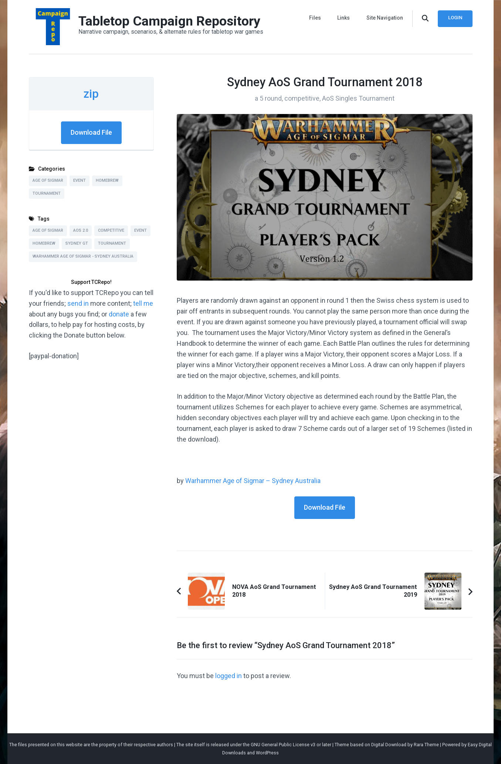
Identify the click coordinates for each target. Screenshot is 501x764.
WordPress (267, 752)
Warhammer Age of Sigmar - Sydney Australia (83, 256)
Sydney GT (76, 243)
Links (344, 18)
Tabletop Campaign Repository (169, 21)
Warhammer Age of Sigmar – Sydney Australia (253, 481)
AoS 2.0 (80, 230)
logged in (228, 676)
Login (455, 17)
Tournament (47, 193)
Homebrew (107, 180)
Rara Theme (426, 744)
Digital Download (388, 744)
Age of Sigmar (48, 180)
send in (78, 303)
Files (315, 18)
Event (79, 180)
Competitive (111, 230)
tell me (143, 303)
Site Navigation (384, 18)
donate (119, 314)
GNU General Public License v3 (283, 744)
